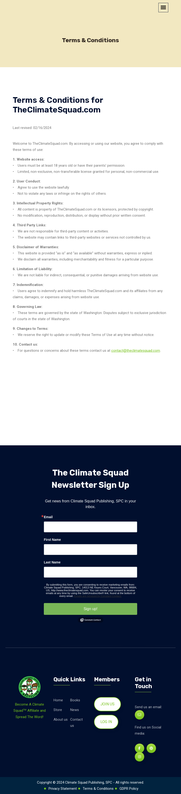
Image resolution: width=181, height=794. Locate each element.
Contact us (76, 722)
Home (58, 700)
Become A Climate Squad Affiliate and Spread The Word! (29, 710)
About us (60, 719)
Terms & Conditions (98, 788)
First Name (52, 539)
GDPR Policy (128, 788)
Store (57, 710)
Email (48, 517)
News (74, 710)
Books (75, 700)
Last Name (52, 562)
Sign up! (91, 609)
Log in (106, 722)
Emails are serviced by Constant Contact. (98, 596)
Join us (107, 704)
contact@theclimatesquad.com (135, 350)
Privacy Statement (63, 788)
